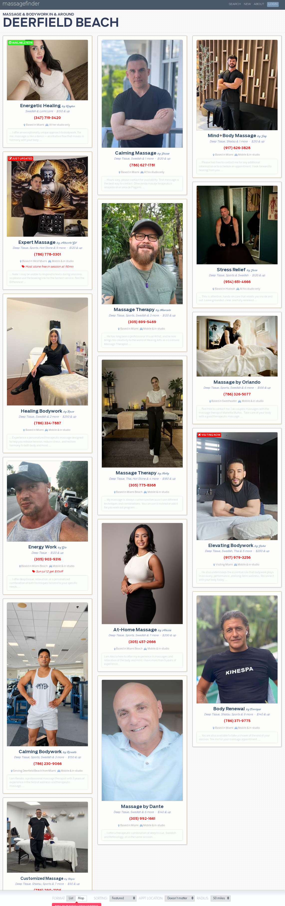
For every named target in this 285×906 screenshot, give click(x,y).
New (247, 4)
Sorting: (101, 898)
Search (235, 4)
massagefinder (20, 4)
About (259, 4)
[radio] (70, 899)
